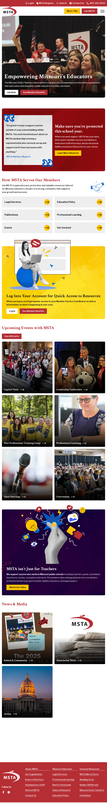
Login (29, 3)
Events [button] (27, 228)
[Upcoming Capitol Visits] (27, 368)
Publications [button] (27, 215)
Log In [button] (12, 311)
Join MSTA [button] (89, 11)
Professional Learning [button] (79, 215)
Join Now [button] (11, 92)
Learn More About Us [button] (68, 153)
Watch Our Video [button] (17, 588)
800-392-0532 (96, 3)
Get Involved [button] (79, 228)
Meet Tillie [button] (72, 11)
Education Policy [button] (79, 202)
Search (61, 3)
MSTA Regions (45, 3)
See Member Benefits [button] (34, 92)
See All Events (12, 337)
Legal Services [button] (27, 202)
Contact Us (76, 3)
